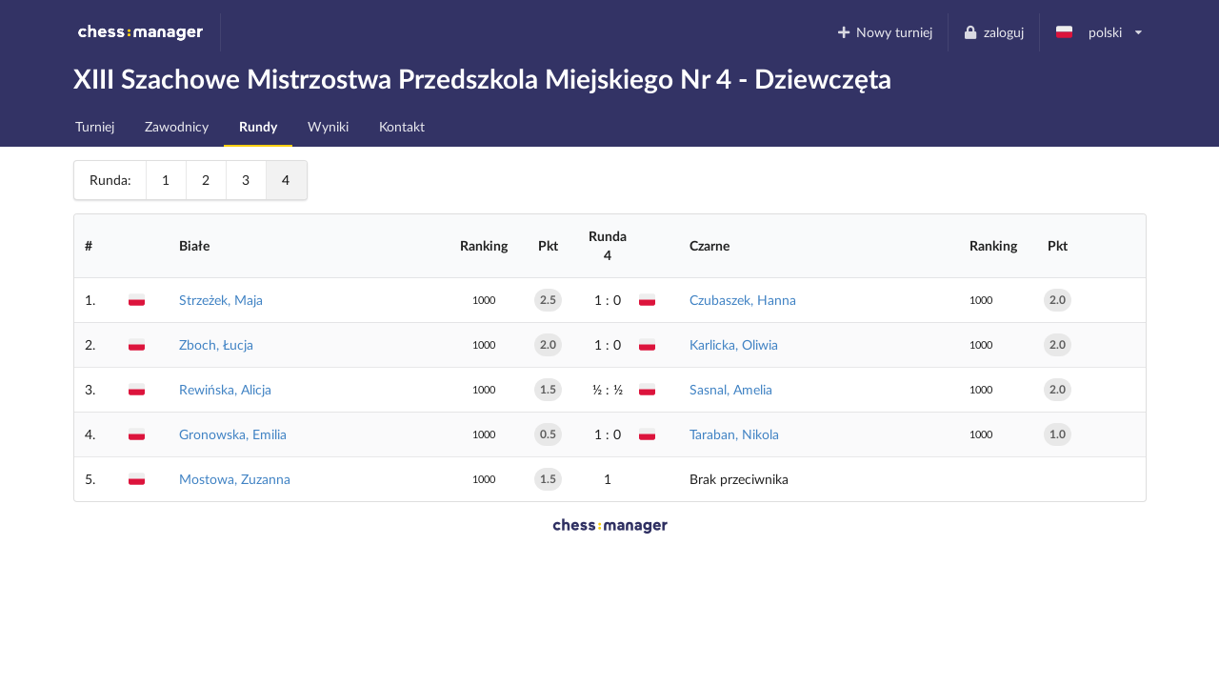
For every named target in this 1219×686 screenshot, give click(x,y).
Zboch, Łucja (216, 344)
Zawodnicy (177, 126)
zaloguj (993, 32)
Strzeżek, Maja (221, 300)
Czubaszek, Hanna (742, 300)
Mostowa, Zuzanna (234, 479)
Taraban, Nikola (734, 434)
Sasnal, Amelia (730, 389)
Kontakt (402, 126)
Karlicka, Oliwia (733, 344)
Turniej (94, 126)
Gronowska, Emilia (233, 434)
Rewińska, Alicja (225, 389)
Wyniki (328, 126)
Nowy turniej (883, 32)
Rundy (258, 126)
